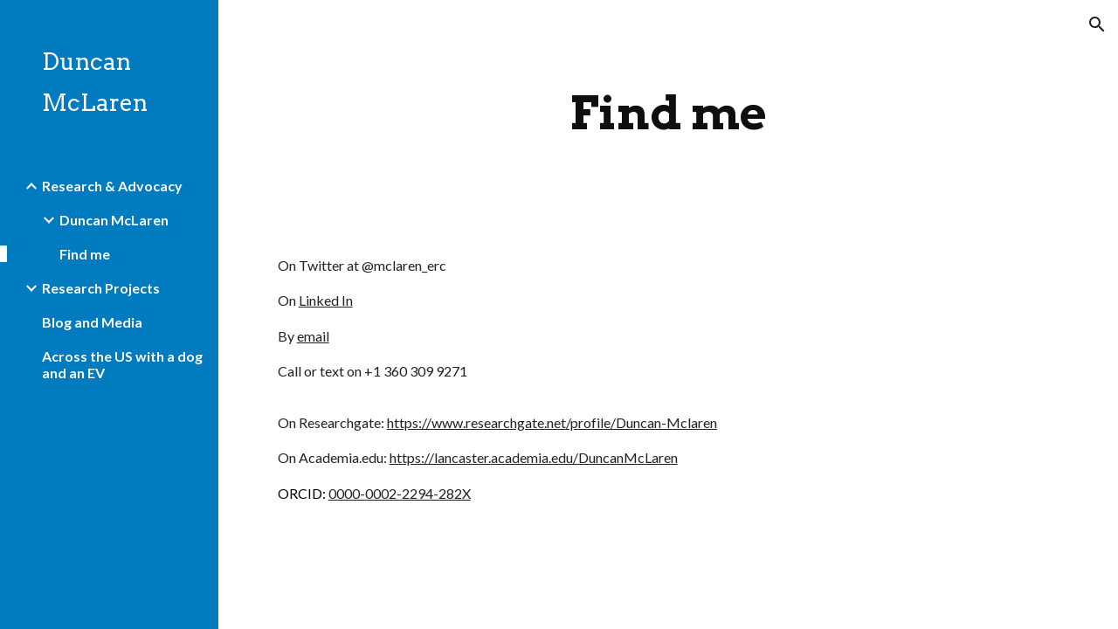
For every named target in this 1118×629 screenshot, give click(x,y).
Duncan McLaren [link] (114, 219)
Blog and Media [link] (92, 322)
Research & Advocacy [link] (112, 185)
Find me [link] (84, 253)
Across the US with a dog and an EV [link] (122, 364)
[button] (1097, 24)
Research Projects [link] (101, 288)
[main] (667, 113)
